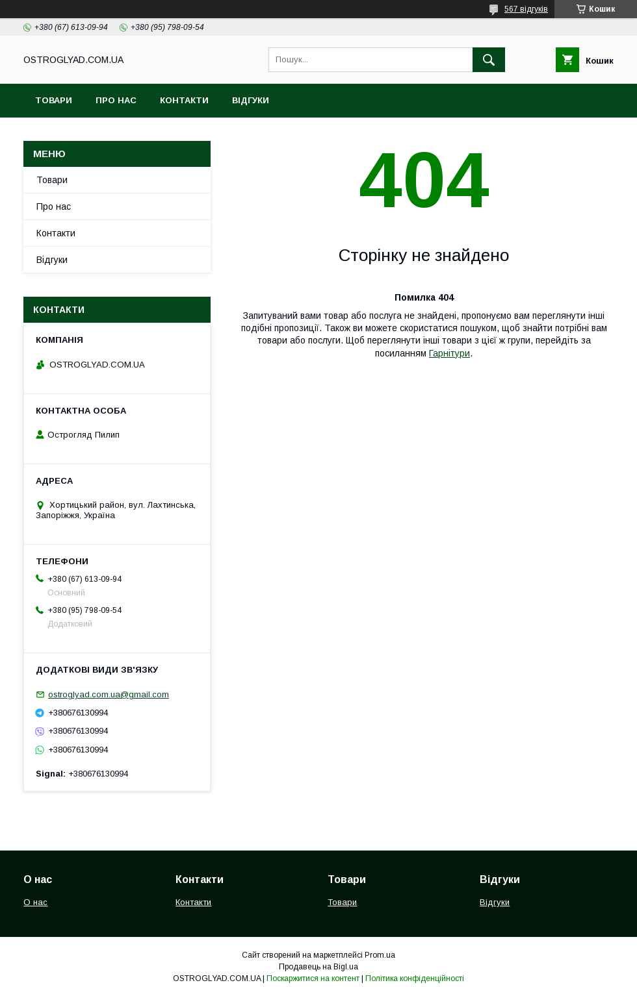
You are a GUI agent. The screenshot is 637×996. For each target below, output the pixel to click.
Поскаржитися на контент (312, 978)
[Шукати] (489, 59)
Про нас (116, 100)
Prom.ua (380, 955)
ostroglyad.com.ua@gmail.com (108, 694)
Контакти (184, 100)
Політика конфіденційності (414, 978)
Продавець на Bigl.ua (318, 966)
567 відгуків (526, 9)
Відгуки (250, 100)
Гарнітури (449, 353)
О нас (35, 902)
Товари (53, 100)
